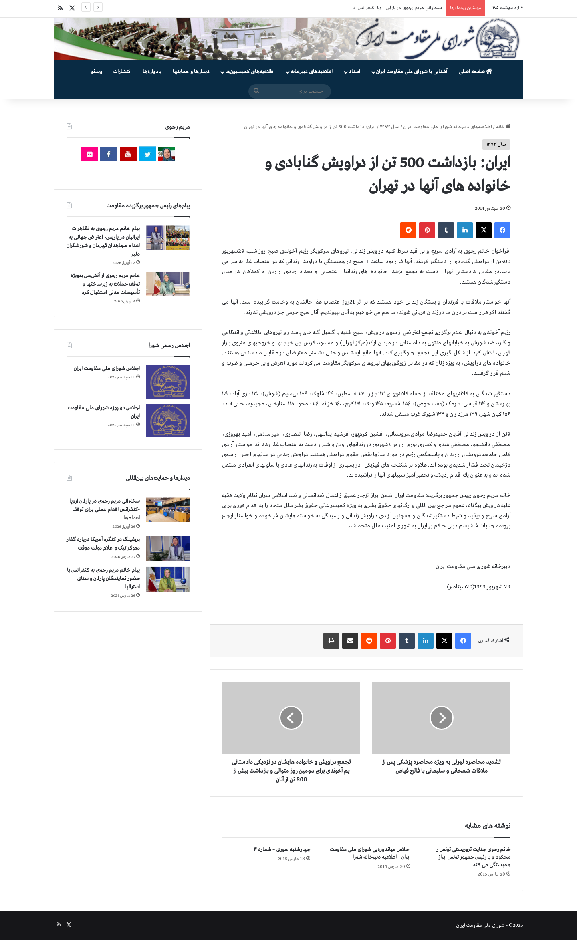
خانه (503, 127)
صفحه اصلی (475, 71)
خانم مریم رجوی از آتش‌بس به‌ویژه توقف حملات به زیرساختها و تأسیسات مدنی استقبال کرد (105, 284)
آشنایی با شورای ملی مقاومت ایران (411, 71)
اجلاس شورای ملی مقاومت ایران (107, 368)
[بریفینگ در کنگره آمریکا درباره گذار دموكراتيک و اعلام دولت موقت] (168, 548)
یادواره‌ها (152, 71)
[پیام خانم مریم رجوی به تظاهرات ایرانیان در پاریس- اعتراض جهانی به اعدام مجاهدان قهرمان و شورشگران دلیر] (168, 237)
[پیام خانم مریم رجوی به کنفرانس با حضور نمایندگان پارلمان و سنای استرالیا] (168, 579)
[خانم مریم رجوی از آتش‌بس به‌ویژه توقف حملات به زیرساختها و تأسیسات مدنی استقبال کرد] (168, 284)
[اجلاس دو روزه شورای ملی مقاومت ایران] (168, 420)
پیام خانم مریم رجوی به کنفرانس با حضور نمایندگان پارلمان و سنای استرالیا (103, 578)
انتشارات (122, 71)
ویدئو (96, 71)
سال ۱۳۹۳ (389, 127)
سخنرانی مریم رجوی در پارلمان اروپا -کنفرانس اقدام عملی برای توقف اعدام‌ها (104, 509)
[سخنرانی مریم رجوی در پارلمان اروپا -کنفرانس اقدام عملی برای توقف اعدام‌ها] (168, 510)
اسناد (354, 71)
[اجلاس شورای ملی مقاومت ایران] (168, 381)
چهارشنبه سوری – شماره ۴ (282, 849)
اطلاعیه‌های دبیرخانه (312, 71)
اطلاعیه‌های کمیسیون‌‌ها (249, 71)
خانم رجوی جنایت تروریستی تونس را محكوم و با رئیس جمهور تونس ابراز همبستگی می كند (472, 857)
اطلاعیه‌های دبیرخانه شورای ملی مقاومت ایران (447, 127)
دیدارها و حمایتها (191, 71)
